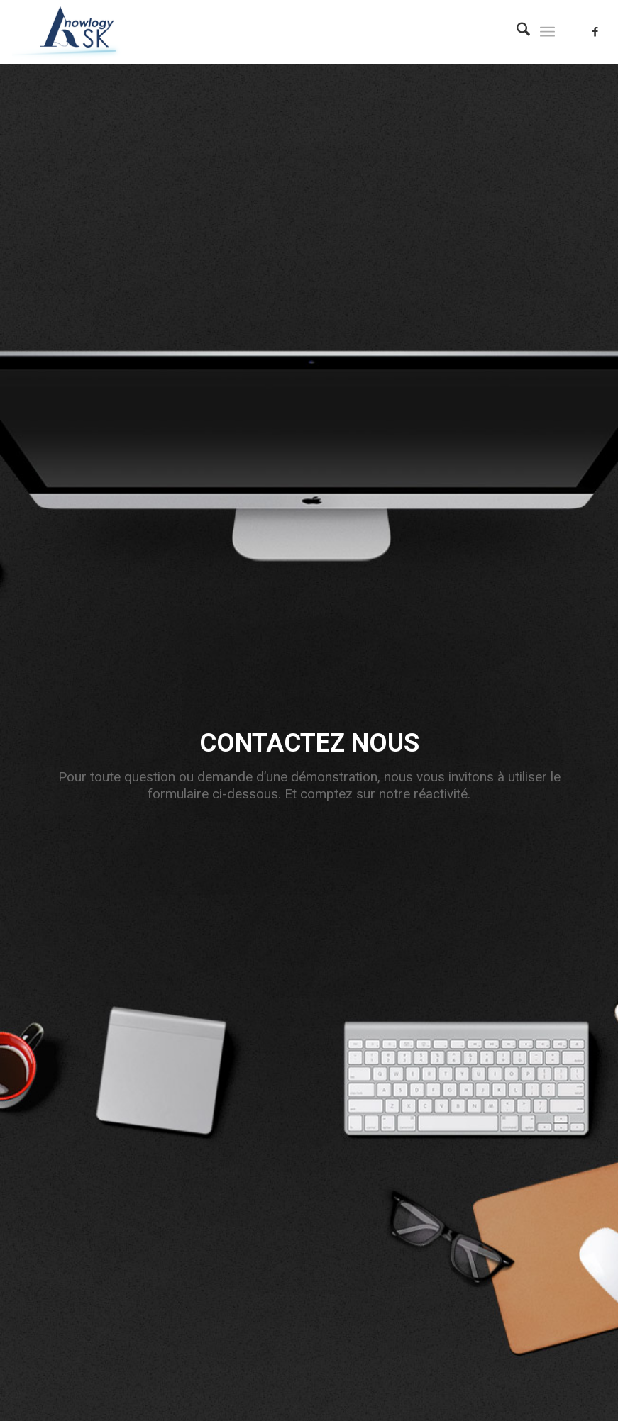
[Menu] (547, 32)
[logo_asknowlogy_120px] (76, 32)
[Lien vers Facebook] (595, 32)
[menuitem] (516, 32)
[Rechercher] (516, 32)
